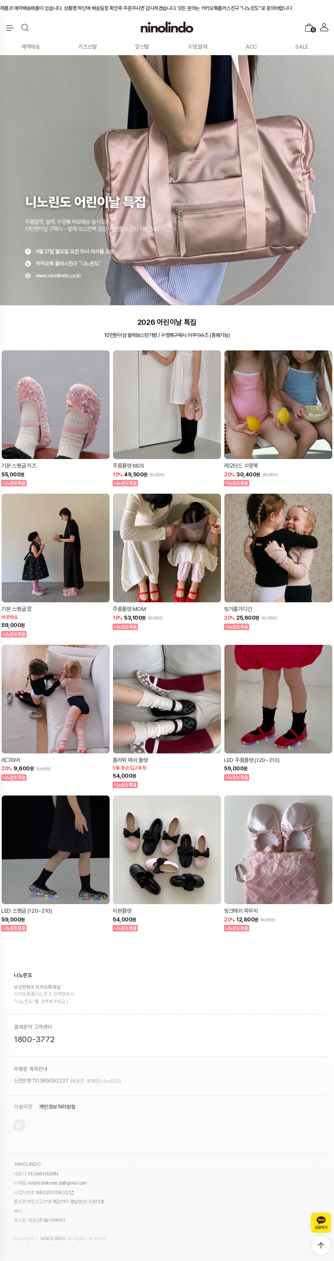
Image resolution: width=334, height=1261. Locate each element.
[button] (25, 27)
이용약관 (23, 1107)
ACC (251, 46)
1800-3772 (34, 1039)
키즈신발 (87, 46)
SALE (301, 46)
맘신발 (142, 46)
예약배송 (30, 46)
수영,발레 (197, 46)
